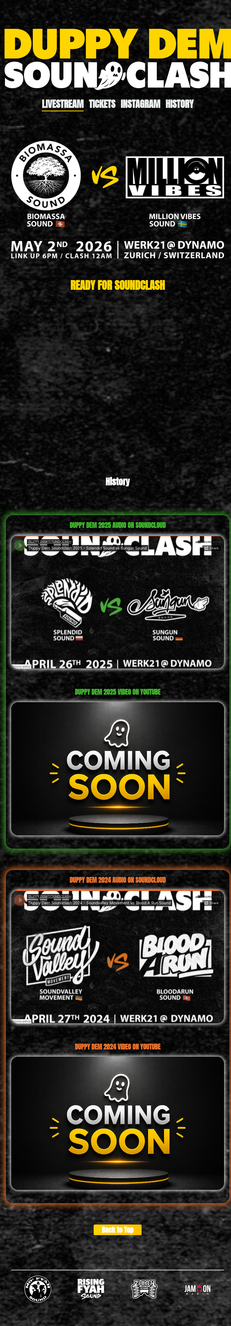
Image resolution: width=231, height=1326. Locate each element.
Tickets (102, 104)
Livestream (63, 104)
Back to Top (117, 1230)
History (179, 104)
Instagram (140, 104)
